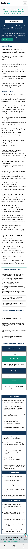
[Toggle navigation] (25, 2)
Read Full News (7, 40)
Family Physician (14, 21)
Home (4, 8)
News (9, 8)
